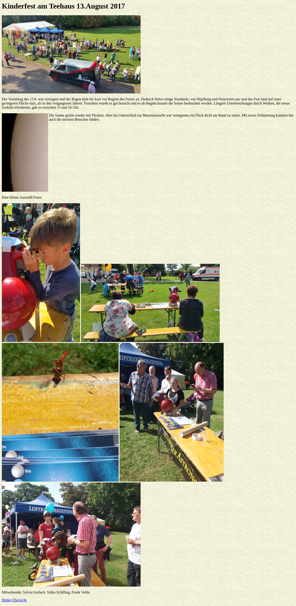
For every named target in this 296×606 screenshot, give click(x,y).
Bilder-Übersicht (14, 600)
